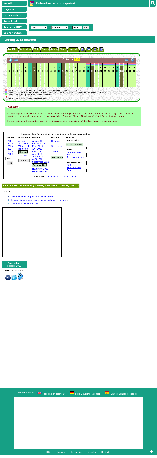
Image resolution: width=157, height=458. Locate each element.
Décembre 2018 (40, 171)
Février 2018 (38, 143)
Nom (69, 165)
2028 (10, 151)
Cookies (60, 452)
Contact (105, 452)
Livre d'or (91, 452)
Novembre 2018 (40, 168)
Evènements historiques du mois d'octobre (31, 196)
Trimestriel (23, 146)
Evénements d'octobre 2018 (24, 203)
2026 (10, 146)
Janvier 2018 (38, 141)
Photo (62, 49)
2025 (10, 143)
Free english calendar (53, 394)
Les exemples (70, 176)
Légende (73, 49)
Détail (69, 170)
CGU (48, 452)
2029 (10, 154)
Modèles (12, 49)
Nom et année (74, 167)
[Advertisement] (91, 15)
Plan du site (76, 452)
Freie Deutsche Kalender (87, 394)
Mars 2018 (37, 146)
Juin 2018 (37, 154)
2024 (10, 141)
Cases (45, 49)
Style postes (57, 146)
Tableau (55, 151)
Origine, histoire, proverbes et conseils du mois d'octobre (38, 200)
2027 (10, 148)
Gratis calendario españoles (125, 394)
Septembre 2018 (40, 161)
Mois (36, 49)
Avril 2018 (37, 148)
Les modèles (52, 176)
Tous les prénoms (75, 157)
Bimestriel (23, 148)
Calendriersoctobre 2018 (14, 264)
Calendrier (25, 49)
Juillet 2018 (38, 156)
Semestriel (23, 143)
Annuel (21, 141)
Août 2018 (37, 159)
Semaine (22, 155)
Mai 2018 (36, 151)
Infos (54, 49)
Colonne (55, 141)
